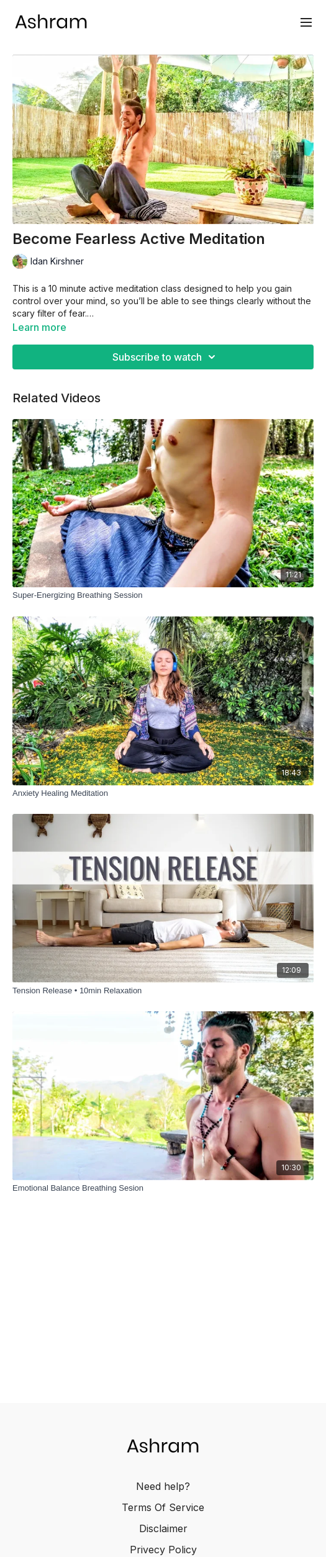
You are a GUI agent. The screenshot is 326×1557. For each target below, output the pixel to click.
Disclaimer (163, 1528)
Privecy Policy (163, 1549)
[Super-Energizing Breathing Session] (163, 595)
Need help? (163, 1486)
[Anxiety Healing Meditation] (163, 793)
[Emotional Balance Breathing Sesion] (163, 1188)
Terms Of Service (163, 1507)
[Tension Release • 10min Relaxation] (163, 991)
